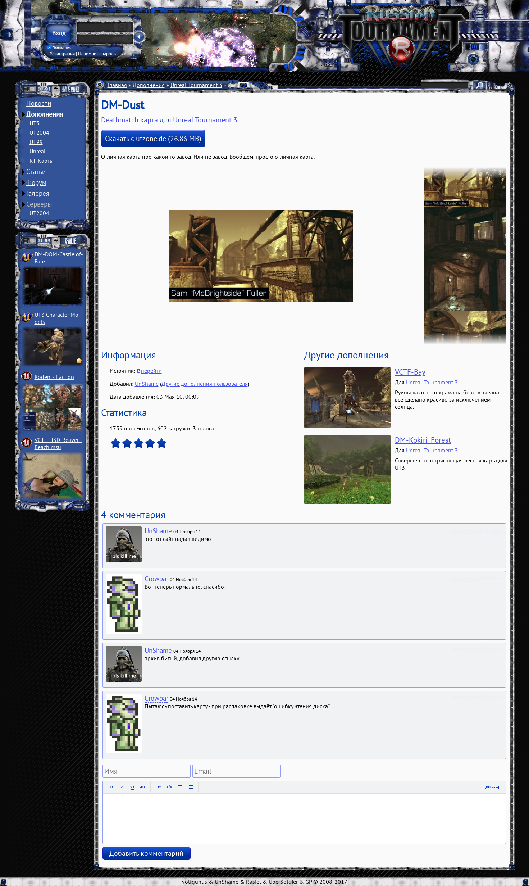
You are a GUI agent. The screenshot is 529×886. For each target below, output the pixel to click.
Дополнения (44, 114)
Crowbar (156, 578)
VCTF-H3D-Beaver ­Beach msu (58, 443)
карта (149, 120)
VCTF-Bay (410, 372)
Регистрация (62, 53)
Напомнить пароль (97, 53)
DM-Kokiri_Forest (423, 440)
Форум (36, 182)
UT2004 (39, 132)
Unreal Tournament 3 (196, 85)
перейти (151, 370)
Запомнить (59, 47)
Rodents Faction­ (54, 376)
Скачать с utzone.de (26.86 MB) (153, 138)
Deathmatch (264, 85)
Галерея (37, 193)
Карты (236, 85)
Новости (38, 103)
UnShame (147, 383)
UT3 (34, 123)
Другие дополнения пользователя (204, 383)
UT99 (36, 141)
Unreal (37, 151)
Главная (117, 85)
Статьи (36, 171)
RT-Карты (41, 160)
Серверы (39, 204)
